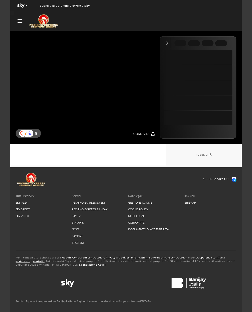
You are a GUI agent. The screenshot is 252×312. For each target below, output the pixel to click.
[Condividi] (144, 134)
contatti (39, 261)
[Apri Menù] (22, 21)
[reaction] (29, 133)
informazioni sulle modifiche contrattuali (159, 257)
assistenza (23, 261)
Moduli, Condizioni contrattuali (83, 257)
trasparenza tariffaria (210, 257)
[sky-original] (67, 283)
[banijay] (188, 283)
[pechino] (46, 21)
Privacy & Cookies (118, 257)
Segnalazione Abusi (92, 264)
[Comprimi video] (168, 43)
